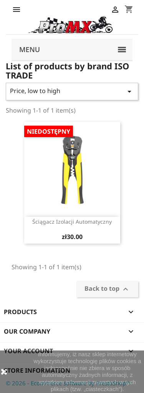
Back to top (107, 289)
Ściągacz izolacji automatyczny (72, 221)
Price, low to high (72, 91)
